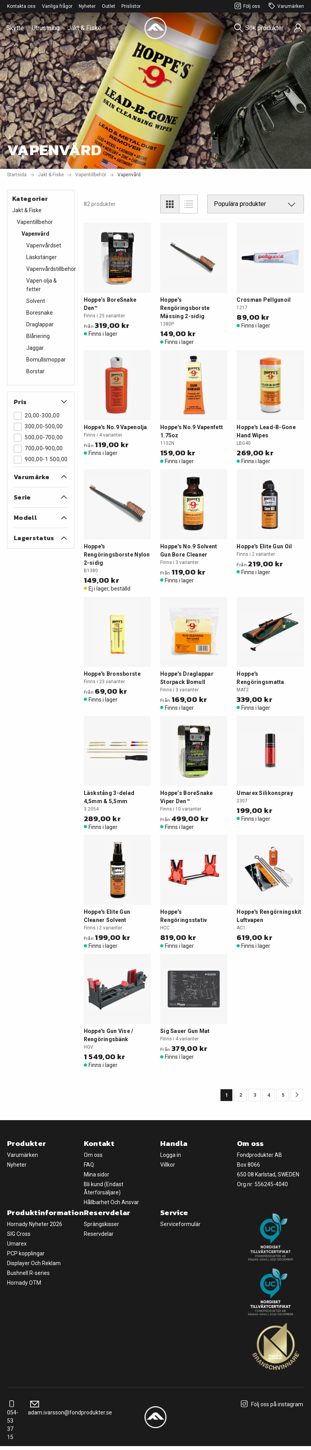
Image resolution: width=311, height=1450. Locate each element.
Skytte (15, 28)
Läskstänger (41, 257)
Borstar (35, 371)
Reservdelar (99, 1234)
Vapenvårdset (43, 245)
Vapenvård (35, 234)
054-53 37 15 (12, 1420)
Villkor (167, 1165)
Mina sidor (96, 1174)
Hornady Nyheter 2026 (34, 1224)
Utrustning (46, 28)
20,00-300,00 (37, 416)
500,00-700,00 (38, 438)
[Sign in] (298, 28)
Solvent (35, 301)
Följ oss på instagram (271, 1404)
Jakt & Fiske (84, 28)
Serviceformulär (180, 1224)
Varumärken (285, 6)
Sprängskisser (101, 1224)
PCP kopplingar (26, 1253)
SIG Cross (19, 1234)
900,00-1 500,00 (41, 460)
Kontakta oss (21, 6)
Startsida (17, 174)
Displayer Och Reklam (34, 1263)
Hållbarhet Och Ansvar (111, 1202)
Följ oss (246, 6)
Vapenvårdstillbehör (51, 269)
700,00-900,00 (38, 449)
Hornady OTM (24, 1283)
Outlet (108, 6)
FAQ (89, 1165)
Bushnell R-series (28, 1273)
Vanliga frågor (57, 6)
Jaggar (35, 348)
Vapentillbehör (90, 174)
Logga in (170, 1155)
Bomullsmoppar (46, 359)
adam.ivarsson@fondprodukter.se (70, 1408)
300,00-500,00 (38, 427)
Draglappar (40, 324)
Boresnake (39, 313)
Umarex (17, 1244)
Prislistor (131, 6)
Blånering (38, 336)
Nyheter (87, 6)
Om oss (93, 1155)
